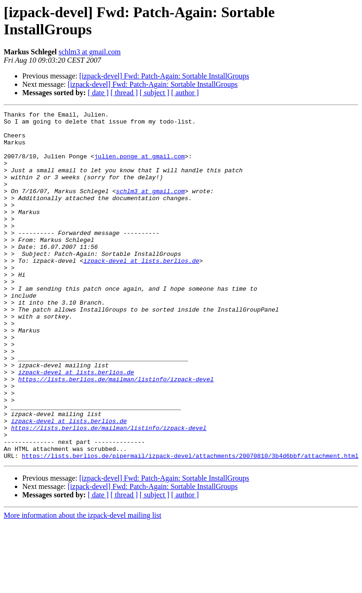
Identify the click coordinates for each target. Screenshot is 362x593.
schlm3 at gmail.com (89, 52)
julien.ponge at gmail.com (139, 166)
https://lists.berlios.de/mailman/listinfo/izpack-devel (115, 433)
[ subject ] (154, 93)
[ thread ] (124, 93)
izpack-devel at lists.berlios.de (142, 291)
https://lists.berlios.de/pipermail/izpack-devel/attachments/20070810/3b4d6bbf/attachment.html (190, 525)
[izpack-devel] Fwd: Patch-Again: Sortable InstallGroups (164, 76)
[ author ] (185, 93)
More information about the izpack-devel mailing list (82, 585)
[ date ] (98, 93)
